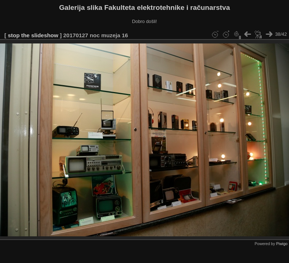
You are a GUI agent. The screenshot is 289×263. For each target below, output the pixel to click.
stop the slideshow (33, 35)
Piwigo (282, 243)
